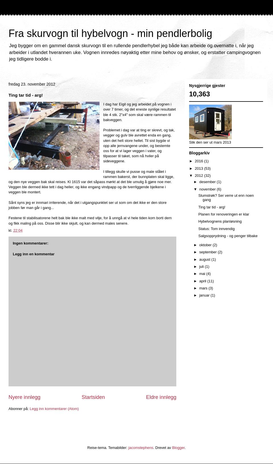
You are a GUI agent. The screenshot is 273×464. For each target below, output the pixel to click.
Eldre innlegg (161, 397)
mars (204, 288)
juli (202, 266)
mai (202, 274)
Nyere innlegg (24, 397)
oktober (206, 245)
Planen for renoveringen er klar (223, 214)
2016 (199, 161)
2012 (199, 175)
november (208, 189)
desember (208, 182)
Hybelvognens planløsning (219, 221)
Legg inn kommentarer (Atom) (54, 409)
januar (205, 295)
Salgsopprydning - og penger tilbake (227, 236)
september (208, 252)
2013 (199, 168)
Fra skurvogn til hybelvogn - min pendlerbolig (110, 33)
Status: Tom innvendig (216, 229)
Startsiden (93, 397)
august (205, 259)
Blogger (178, 448)
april (203, 281)
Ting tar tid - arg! (211, 207)
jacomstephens (140, 448)
